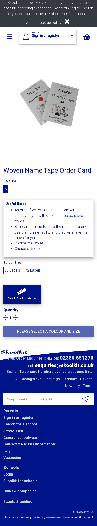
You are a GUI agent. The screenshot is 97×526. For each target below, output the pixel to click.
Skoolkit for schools (20, 481)
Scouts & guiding (17, 501)
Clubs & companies (20, 491)
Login (8, 474)
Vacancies (12, 458)
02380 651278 (77, 358)
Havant (86, 379)
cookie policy (50, 22)
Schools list (13, 431)
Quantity (10, 310)
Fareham (70, 379)
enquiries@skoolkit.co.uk (64, 365)
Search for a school (20, 424)
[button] (22, 294)
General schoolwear (20, 437)
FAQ (6, 451)
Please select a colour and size (48, 331)
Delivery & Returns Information (29, 444)
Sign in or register (18, 417)
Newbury (72, 386)
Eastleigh (52, 379)
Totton (88, 386)
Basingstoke (31, 379)
